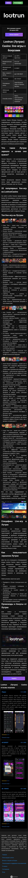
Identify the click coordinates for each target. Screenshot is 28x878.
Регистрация (17, 3)
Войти (8, 3)
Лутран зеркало (14, 34)
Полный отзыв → (6, 737)
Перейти (14, 678)
